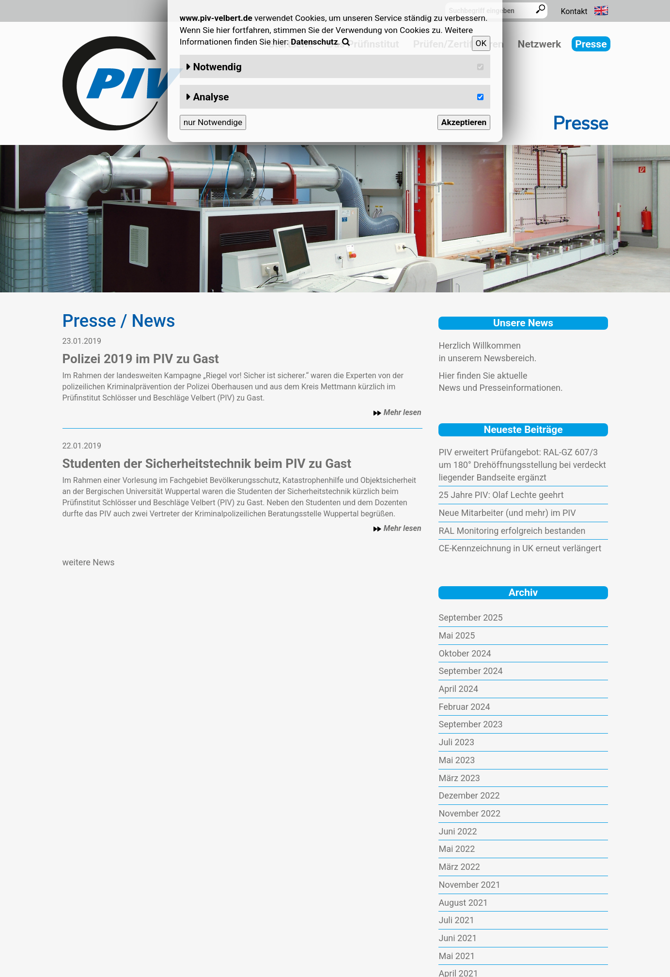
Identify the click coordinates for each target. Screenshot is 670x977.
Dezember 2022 (468, 795)
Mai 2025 (456, 635)
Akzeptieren (463, 122)
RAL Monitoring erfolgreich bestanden (511, 531)
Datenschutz (314, 42)
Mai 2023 (456, 760)
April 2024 (458, 689)
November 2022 (469, 813)
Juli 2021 (456, 920)
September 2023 (470, 724)
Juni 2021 (457, 938)
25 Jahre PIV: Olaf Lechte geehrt (500, 495)
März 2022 (459, 867)
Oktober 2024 (464, 653)
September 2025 (470, 617)
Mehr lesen (397, 412)
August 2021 (463, 902)
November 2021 (469, 885)
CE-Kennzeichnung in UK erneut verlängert (519, 548)
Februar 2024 (464, 707)
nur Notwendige (213, 122)
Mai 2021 (456, 956)
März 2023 (459, 778)
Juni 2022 (457, 831)
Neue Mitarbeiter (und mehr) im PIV (507, 513)
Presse (591, 44)
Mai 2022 (456, 849)
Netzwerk (539, 44)
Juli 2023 (456, 742)
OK (481, 43)
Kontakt (574, 11)
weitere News (88, 562)
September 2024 (470, 671)
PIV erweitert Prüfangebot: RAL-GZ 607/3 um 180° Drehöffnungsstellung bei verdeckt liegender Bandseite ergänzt (522, 464)
